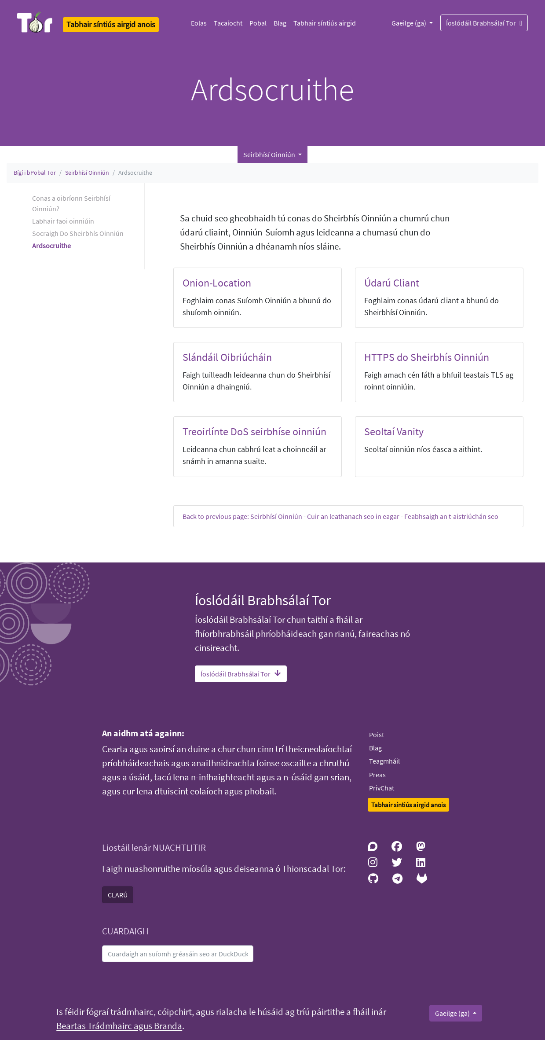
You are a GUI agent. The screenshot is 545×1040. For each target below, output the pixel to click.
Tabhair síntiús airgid (324, 22)
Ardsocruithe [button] (51, 245)
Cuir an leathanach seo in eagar (353, 516)
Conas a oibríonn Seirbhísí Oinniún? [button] (71, 203)
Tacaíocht (228, 22)
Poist (376, 734)
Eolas (199, 22)
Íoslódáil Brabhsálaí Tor (484, 22)
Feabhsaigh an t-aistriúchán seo (451, 516)
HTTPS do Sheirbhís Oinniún (426, 357)
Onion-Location (217, 283)
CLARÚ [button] (118, 894)
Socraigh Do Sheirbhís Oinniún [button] (78, 233)
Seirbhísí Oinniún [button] (269, 154)
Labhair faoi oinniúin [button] (63, 221)
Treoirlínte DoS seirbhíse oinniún (254, 431)
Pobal (258, 22)
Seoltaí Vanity (394, 431)
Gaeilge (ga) (409, 22)
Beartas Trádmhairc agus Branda (119, 1026)
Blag (280, 22)
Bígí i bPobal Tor (35, 172)
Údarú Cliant (391, 283)
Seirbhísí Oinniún (87, 172)
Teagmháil (384, 761)
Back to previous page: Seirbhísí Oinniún (242, 516)
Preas (377, 774)
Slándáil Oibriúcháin (227, 357)
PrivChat (381, 787)
